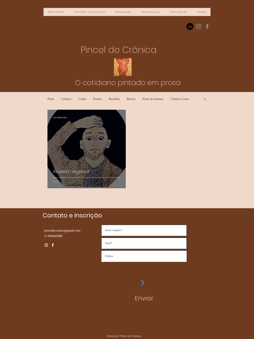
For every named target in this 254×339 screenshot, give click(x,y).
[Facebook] (207, 26)
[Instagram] (198, 26)
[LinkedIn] (189, 26)
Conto (82, 99)
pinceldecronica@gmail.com (62, 230)
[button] (205, 99)
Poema (97, 99)
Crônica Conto (179, 99)
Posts (50, 99)
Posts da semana (153, 99)
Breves (131, 99)
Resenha (114, 99)
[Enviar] (144, 298)
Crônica (66, 99)
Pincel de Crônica (119, 50)
